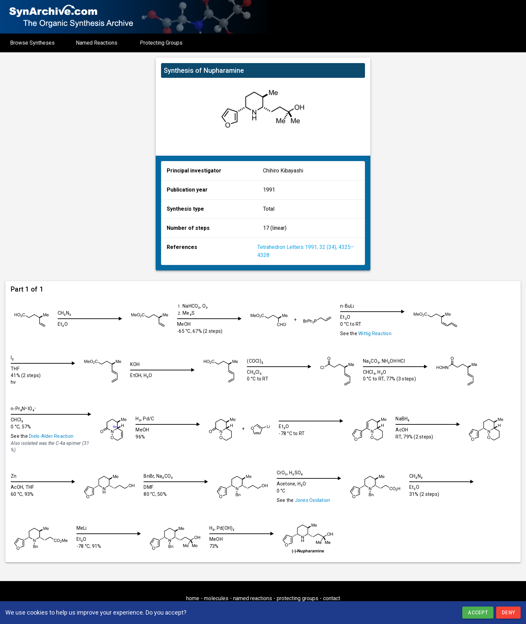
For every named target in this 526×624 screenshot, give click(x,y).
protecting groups (297, 598)
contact (331, 598)
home (192, 598)
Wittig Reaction (380, 333)
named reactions (252, 598)
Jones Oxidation (318, 500)
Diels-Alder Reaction (51, 436)
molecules (216, 598)
